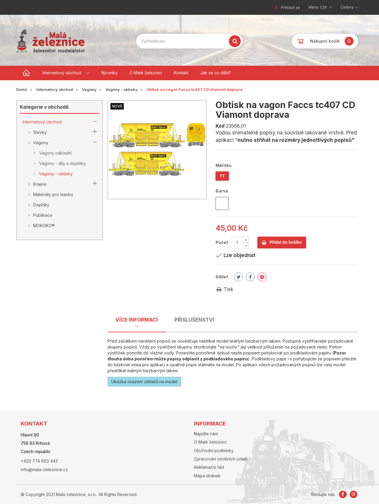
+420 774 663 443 (39, 460)
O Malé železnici (145, 72)
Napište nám (206, 433)
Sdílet (222, 276)
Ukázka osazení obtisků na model (144, 381)
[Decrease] (246, 245)
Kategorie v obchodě (44, 107)
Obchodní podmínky (214, 450)
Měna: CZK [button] (318, 7)
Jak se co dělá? (215, 72)
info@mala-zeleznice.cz (44, 469)
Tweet (238, 277)
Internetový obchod (61, 72)
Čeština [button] (347, 7)
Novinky (110, 72)
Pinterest (262, 277)
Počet (222, 242)
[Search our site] (189, 41)
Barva (222, 190)
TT (222, 176)
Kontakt (181, 72)
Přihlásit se (286, 7)
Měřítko (224, 165)
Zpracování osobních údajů (220, 458)
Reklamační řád (209, 467)
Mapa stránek (207, 475)
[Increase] (246, 240)
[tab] (136, 321)
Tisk (224, 289)
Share (250, 277)
